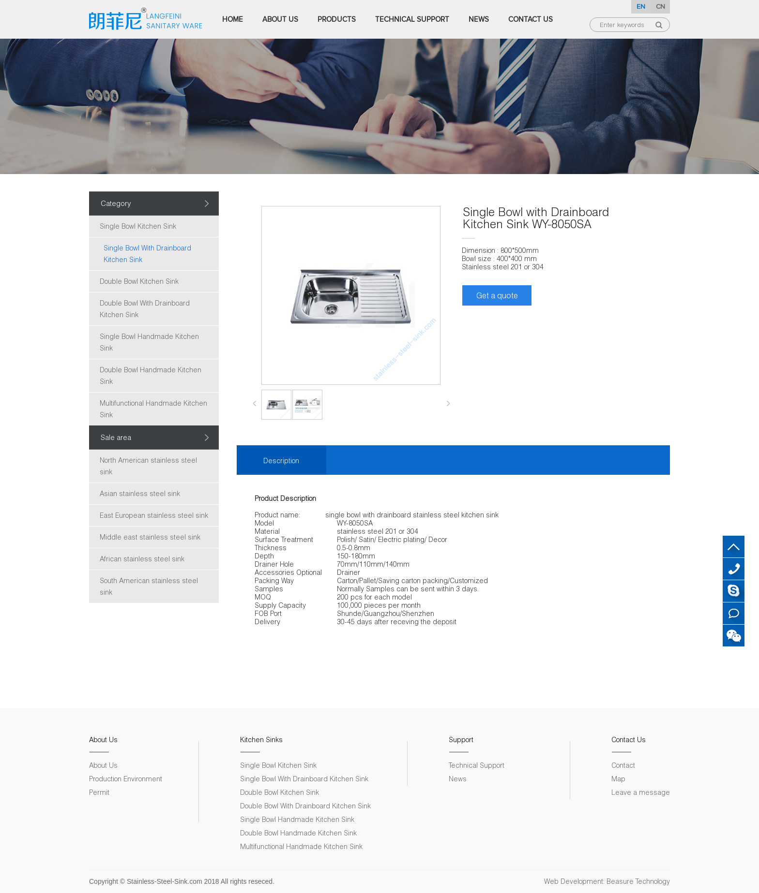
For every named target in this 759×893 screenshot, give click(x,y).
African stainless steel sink (142, 559)
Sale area (116, 437)
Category (116, 203)
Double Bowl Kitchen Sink (139, 281)
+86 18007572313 (733, 569)
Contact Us (530, 19)
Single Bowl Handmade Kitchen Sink (149, 342)
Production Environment (125, 779)
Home (232, 19)
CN (660, 6)
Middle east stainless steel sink (150, 537)
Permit (99, 792)
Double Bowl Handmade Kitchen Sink (150, 375)
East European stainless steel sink (154, 515)
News (479, 19)
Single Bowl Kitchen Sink (138, 226)
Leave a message (640, 792)
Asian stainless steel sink (140, 493)
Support (461, 739)
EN (641, 6)
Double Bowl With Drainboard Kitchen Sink (145, 309)
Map (618, 779)
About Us (280, 19)
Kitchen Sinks (261, 739)
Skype (733, 591)
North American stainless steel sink (148, 466)
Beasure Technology (638, 881)
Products (337, 19)
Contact (623, 765)
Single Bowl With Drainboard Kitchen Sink (147, 254)
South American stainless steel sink (149, 586)
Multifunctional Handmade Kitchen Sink (153, 409)
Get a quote (497, 295)
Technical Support (412, 19)
